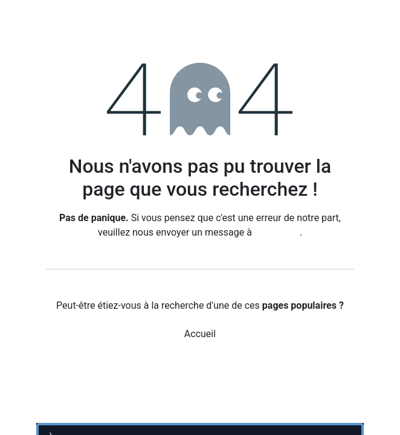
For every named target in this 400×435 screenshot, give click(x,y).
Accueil (200, 334)
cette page (277, 232)
